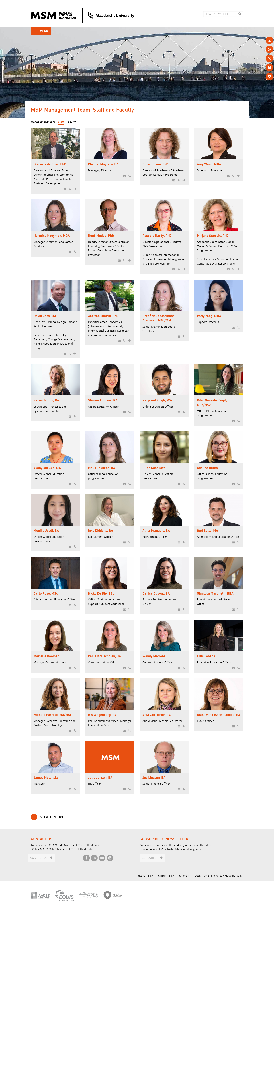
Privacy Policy (145, 1049)
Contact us (38, 1031)
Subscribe (150, 1031)
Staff (61, 122)
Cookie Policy (166, 1049)
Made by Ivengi (234, 1048)
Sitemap (184, 1049)
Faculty (71, 122)
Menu (41, 31)
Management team (43, 122)
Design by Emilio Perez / (210, 1048)
